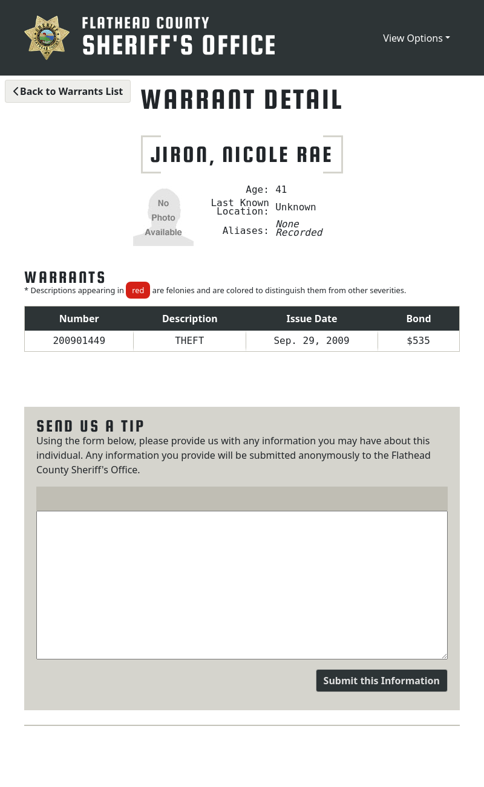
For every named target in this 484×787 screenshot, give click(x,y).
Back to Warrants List (68, 91)
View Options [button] (413, 38)
